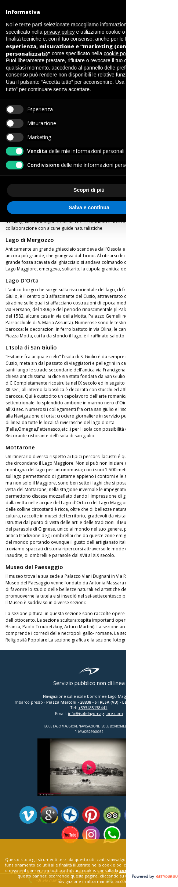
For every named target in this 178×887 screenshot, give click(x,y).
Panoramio (70, 815)
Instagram (91, 834)
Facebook (133, 815)
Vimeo (28, 815)
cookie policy (134, 870)
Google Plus (49, 815)
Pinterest (91, 815)
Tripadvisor (112, 815)
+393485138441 (92, 707)
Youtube (70, 834)
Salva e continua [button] (89, 207)
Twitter (154, 815)
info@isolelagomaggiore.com (95, 713)
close (156, 846)
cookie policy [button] (118, 53)
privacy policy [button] (59, 32)
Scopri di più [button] (89, 190)
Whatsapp (112, 834)
